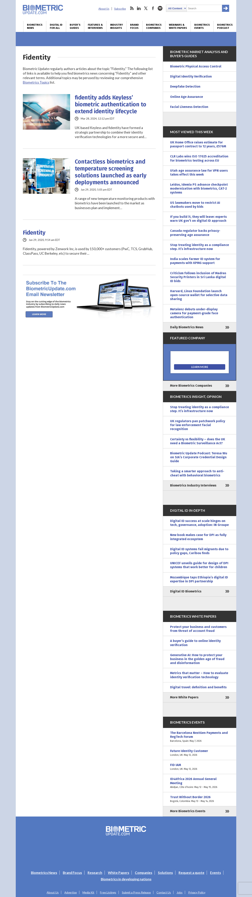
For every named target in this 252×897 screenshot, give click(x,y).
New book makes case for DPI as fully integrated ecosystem (198, 537)
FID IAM (199, 767)
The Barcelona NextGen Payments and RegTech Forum (199, 737)
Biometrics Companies (154, 26)
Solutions (165, 873)
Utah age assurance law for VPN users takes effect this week (199, 172)
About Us (103, 8)
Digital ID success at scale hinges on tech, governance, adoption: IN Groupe (199, 523)
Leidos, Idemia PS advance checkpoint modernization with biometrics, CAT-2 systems (199, 188)
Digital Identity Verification (191, 76)
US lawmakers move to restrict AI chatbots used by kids (195, 205)
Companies (143, 873)
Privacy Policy (196, 892)
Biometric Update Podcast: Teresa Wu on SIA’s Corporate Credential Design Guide (198, 457)
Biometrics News (35, 26)
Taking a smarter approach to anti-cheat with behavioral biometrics (197, 473)
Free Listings (108, 892)
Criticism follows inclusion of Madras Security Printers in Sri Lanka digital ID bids (198, 277)
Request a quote (191, 873)
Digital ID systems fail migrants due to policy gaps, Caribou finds (199, 551)
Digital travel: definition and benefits (198, 687)
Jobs (180, 892)
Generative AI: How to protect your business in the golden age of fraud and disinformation (197, 659)
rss (131, 8)
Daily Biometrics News (186, 327)
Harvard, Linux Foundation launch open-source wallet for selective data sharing (198, 295)
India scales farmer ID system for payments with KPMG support (195, 261)
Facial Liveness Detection (189, 107)
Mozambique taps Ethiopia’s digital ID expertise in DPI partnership (199, 579)
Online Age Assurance (186, 97)
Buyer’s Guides (75, 26)
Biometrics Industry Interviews (193, 485)
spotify (160, 8)
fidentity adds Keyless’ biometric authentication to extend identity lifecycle (110, 104)
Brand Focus (134, 26)
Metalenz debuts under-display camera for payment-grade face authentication (194, 313)
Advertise (70, 892)
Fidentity (34, 232)
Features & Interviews (95, 26)
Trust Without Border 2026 (199, 799)
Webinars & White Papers (178, 26)
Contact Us (164, 892)
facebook (153, 8)
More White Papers (184, 697)
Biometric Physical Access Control (195, 66)
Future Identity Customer (199, 753)
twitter (145, 8)
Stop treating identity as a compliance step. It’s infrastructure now (199, 247)
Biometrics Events (202, 26)
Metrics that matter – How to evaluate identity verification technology (199, 675)
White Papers (118, 873)
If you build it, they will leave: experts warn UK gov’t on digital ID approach (198, 219)
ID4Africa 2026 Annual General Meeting (199, 783)
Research (95, 873)
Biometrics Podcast (225, 26)
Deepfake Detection (185, 86)
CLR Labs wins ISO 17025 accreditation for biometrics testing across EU (199, 158)
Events (215, 873)
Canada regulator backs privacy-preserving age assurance (195, 233)
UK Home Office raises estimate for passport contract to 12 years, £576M (198, 144)
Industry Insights (116, 26)
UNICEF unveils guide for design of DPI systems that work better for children (199, 565)
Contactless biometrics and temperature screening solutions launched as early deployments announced (110, 172)
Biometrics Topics (36, 82)
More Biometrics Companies (191, 385)
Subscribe (120, 8)
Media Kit (88, 892)
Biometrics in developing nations (126, 879)
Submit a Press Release (136, 892)
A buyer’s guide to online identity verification (195, 643)
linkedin (138, 8)
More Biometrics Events (187, 811)
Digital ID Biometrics (185, 591)
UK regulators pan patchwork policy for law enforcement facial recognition (197, 425)
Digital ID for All (56, 26)
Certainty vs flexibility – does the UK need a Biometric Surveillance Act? (197, 441)
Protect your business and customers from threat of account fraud (198, 629)
